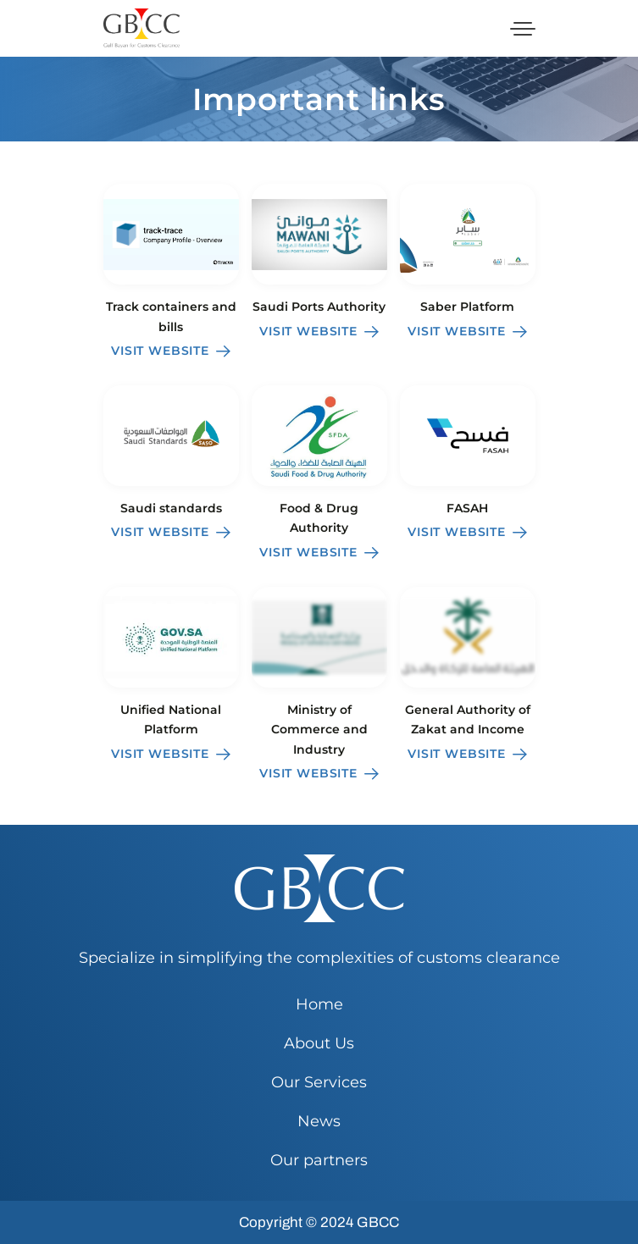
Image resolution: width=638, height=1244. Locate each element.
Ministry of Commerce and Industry (319, 729)
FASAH (467, 508)
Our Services (319, 1082)
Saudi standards (171, 508)
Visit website (170, 350)
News (319, 1121)
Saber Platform (467, 306)
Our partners (319, 1160)
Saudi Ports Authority (319, 306)
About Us (319, 1043)
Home (319, 1004)
